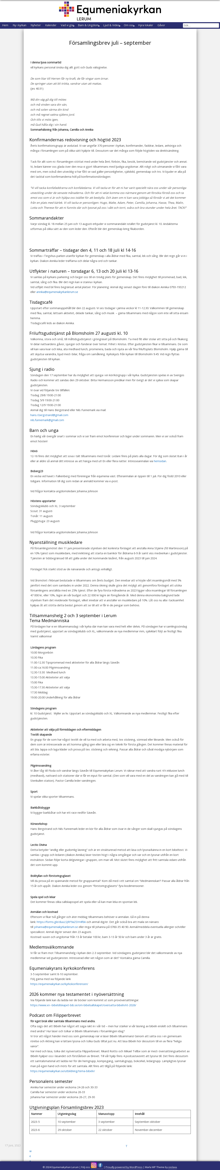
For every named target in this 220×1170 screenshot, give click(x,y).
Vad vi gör (82, 26)
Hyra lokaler (174, 26)
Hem (7, 26)
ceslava (172, 1167)
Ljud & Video (133, 26)
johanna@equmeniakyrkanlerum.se (56, 934)
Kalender (62, 26)
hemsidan (160, 468)
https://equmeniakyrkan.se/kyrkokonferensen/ (59, 991)
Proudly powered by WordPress (124, 1167)
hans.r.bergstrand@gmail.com (49, 422)
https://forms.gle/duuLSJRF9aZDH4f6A (61, 929)
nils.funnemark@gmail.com (47, 427)
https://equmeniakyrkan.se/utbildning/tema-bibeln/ (62, 1078)
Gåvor (193, 26)
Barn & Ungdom (106, 26)
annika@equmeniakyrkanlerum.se (57, 299)
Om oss (154, 26)
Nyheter (44, 26)
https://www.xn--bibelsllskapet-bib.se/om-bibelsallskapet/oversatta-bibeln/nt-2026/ (83, 1012)
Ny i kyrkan (24, 26)
